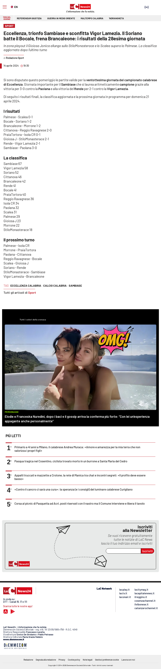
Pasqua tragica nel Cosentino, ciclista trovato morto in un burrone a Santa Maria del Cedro (70, 461)
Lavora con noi (128, 659)
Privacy (62, 659)
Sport (32, 292)
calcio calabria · (55, 285)
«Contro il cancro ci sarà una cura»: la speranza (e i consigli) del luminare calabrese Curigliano (73, 489)
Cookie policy (74, 659)
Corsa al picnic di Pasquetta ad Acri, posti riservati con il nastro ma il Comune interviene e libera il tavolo (79, 503)
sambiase (75, 285)
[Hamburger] (5, 7)
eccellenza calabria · (26, 285)
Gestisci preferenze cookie (107, 659)
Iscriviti (147, 551)
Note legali (87, 659)
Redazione (28, 659)
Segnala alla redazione (46, 659)
